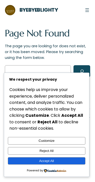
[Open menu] (87, 10)
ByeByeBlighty (39, 9)
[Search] (81, 71)
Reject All (47, 151)
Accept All (46, 161)
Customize (46, 141)
